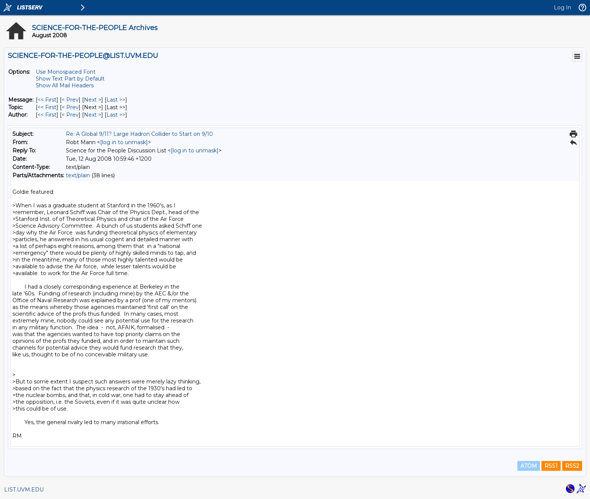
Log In (562, 7)
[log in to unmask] (124, 142)
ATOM (528, 465)
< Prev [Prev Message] (70, 99)
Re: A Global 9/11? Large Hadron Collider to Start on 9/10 (139, 134)
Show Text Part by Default (70, 78)
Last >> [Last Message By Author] (115, 114)
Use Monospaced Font (66, 71)
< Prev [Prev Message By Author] (70, 114)
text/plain (78, 175)
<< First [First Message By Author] (47, 114)
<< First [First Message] (47, 99)
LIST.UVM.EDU (24, 489)
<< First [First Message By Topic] (47, 107)
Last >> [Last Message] (115, 99)
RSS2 (572, 465)
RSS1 (551, 465)
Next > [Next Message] (92, 99)
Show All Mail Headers (65, 85)
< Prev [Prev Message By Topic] (70, 107)
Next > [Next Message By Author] (92, 114)
